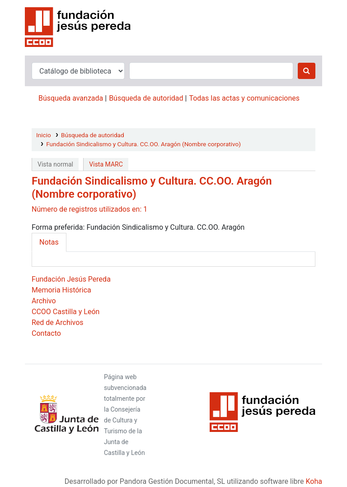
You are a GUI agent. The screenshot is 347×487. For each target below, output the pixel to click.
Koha (314, 481)
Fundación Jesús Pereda (71, 279)
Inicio (43, 135)
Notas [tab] (49, 242)
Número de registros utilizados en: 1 (89, 209)
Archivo (44, 301)
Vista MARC (105, 164)
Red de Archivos (58, 322)
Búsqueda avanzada (70, 98)
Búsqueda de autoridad (146, 98)
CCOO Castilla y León (65, 311)
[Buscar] (306, 71)
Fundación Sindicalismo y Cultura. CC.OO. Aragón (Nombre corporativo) (143, 144)
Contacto (46, 333)
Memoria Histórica (61, 290)
